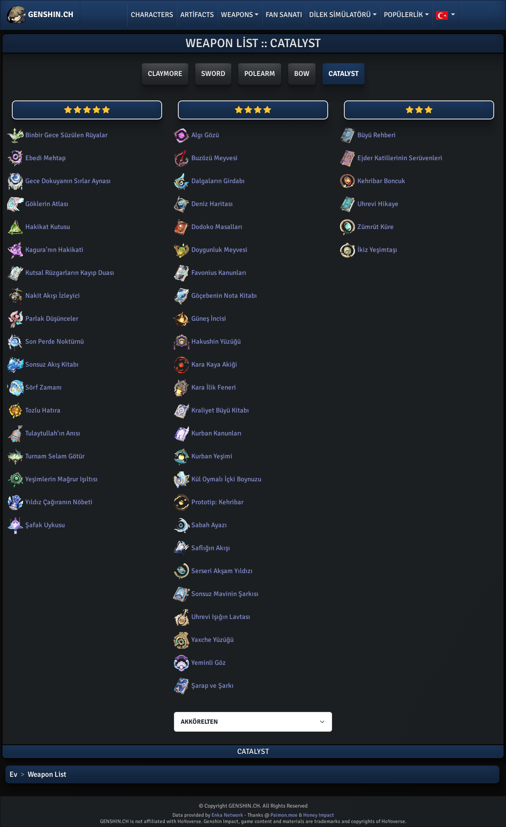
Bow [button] (302, 73)
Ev (13, 774)
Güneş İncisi (199, 318)
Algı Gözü (195, 135)
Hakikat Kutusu (38, 227)
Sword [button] (213, 73)
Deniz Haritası (202, 204)
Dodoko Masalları (207, 227)
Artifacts (197, 14)
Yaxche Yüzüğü (203, 640)
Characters (152, 14)
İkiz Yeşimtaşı (367, 250)
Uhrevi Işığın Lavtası (211, 617)
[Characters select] (253, 722)
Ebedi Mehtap (36, 158)
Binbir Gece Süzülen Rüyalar (57, 135)
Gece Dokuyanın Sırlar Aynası (58, 181)
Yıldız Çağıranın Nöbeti (49, 502)
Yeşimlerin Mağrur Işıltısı (52, 479)
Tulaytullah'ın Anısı (43, 433)
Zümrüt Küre (366, 227)
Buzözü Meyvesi (205, 158)
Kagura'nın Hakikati (44, 250)
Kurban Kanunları (207, 433)
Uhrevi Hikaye (368, 204)
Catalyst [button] (344, 73)
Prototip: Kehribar (208, 502)
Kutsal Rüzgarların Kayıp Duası (60, 273)
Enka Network (227, 815)
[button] (445, 15)
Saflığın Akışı (201, 548)
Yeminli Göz (199, 663)
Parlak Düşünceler (42, 318)
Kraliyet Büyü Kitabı (210, 410)
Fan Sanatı (284, 14)
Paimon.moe (284, 815)
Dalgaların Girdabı (208, 181)
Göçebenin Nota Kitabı (214, 295)
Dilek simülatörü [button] (340, 14)
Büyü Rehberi (367, 135)
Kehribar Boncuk (371, 181)
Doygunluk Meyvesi (209, 250)
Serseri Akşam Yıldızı (212, 571)
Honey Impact (318, 815)
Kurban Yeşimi (202, 456)
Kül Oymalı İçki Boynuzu (216, 479)
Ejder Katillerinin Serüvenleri (390, 158)
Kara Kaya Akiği (204, 364)
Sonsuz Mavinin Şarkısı (215, 594)
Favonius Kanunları (209, 273)
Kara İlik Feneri (204, 387)
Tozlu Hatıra (33, 410)
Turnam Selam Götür (45, 456)
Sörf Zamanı (34, 387)
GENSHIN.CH (40, 15)
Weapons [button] (237, 14)
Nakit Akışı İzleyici (43, 295)
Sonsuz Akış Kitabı (42, 364)
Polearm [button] (259, 73)
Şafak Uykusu (35, 525)
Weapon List (47, 774)
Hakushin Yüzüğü (206, 341)
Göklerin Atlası (37, 204)
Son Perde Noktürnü (45, 341)
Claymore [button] (165, 73)
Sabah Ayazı (199, 525)
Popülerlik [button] (403, 14)
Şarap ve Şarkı (203, 685)
